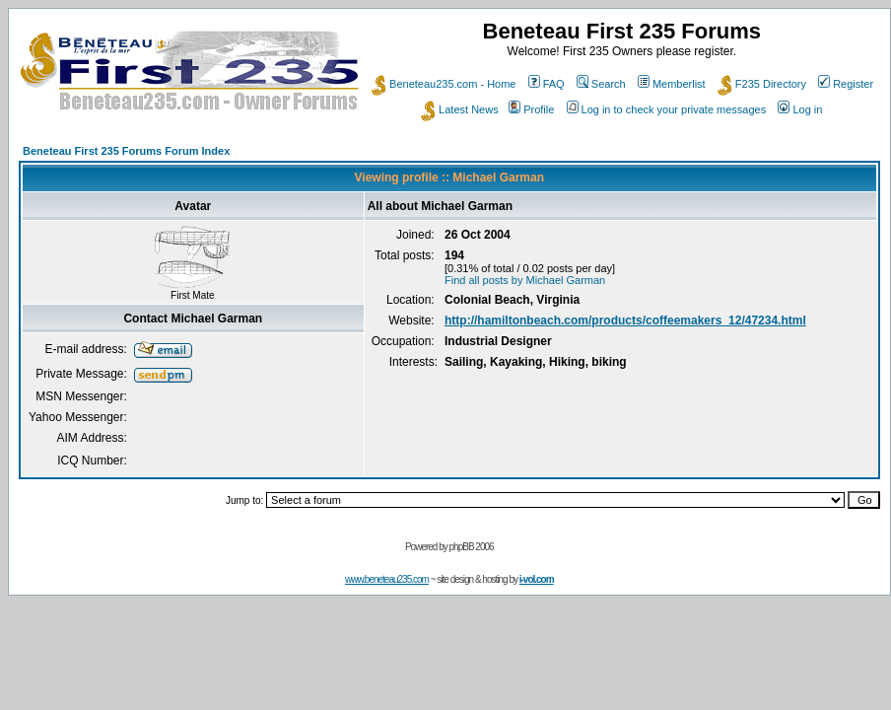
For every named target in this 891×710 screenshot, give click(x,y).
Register (845, 84)
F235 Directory (762, 84)
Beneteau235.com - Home (443, 84)
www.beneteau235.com (387, 579)
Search (601, 84)
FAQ (546, 84)
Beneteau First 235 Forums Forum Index (126, 151)
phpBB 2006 (471, 546)
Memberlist (672, 84)
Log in (800, 109)
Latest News (460, 109)
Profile (531, 109)
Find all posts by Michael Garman (525, 280)
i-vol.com (536, 579)
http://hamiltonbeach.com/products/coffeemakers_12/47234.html (625, 320)
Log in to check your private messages (667, 109)
